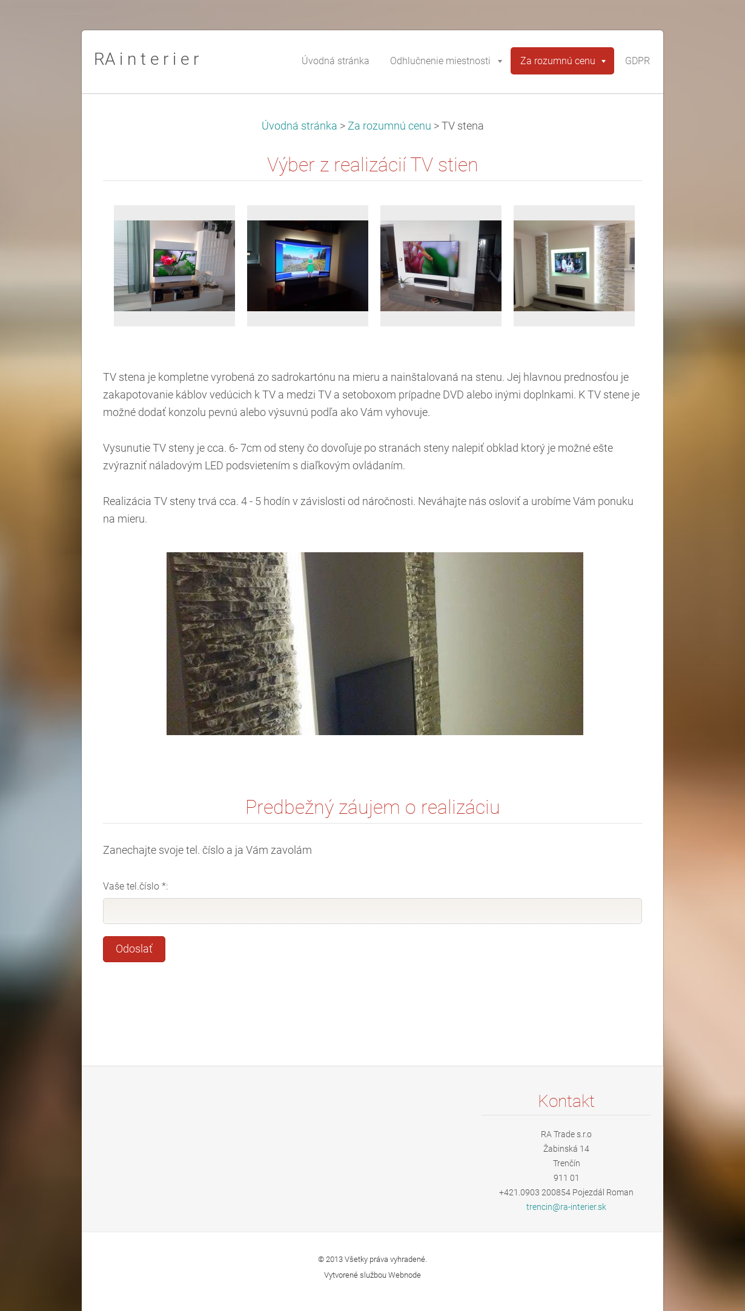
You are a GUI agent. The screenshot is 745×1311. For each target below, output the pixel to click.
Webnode (404, 1275)
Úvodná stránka (299, 126)
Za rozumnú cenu (389, 126)
